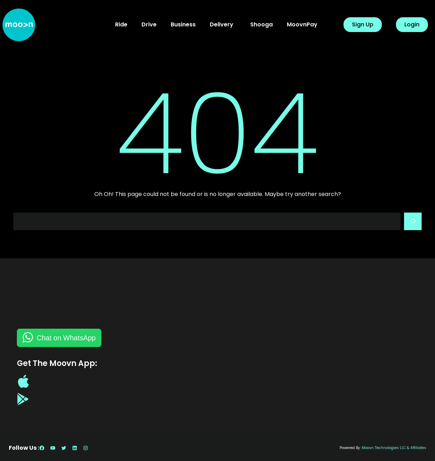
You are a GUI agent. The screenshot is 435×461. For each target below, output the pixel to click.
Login (412, 24)
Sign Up (362, 24)
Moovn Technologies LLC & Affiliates (394, 447)
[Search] (413, 221)
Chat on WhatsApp (66, 338)
